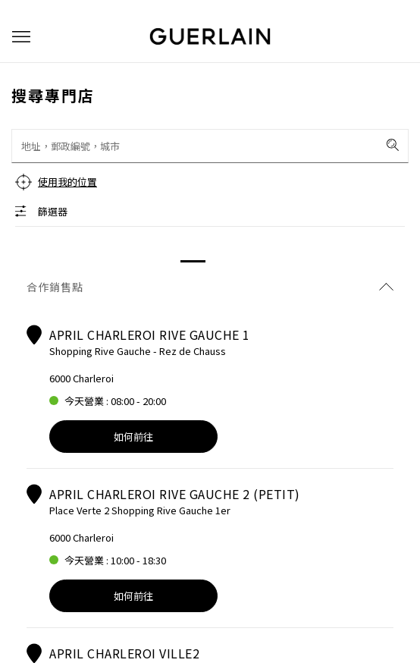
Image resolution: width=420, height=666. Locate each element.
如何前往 (133, 436)
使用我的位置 (67, 181)
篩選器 (52, 211)
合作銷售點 (210, 286)
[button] (21, 36)
